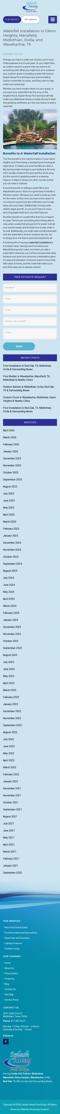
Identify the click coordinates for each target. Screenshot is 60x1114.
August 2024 (10, 570)
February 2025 (11, 528)
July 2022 (8, 739)
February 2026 (11, 444)
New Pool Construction (16, 927)
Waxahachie (37, 1077)
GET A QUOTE (31, 20)
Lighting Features (13, 943)
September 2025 (12, 479)
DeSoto (27, 1073)
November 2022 (12, 718)
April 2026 (9, 430)
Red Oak (7, 1081)
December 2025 (12, 458)
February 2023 (11, 697)
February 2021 (11, 858)
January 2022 (10, 781)
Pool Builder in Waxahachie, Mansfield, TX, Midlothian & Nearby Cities (26, 378)
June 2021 (9, 830)
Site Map (9, 994)
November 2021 (12, 795)
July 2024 (8, 577)
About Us (9, 968)
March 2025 (9, 521)
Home (8, 963)
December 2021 (12, 788)
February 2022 (11, 774)
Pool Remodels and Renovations (21, 932)
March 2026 (9, 437)
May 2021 (8, 837)
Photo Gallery (11, 973)
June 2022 (9, 746)
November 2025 (12, 465)
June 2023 (9, 669)
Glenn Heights (22, 1077)
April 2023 (9, 683)
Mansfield (8, 1077)
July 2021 (8, 823)
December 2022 (12, 711)
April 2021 (9, 844)
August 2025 (10, 486)
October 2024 (10, 556)
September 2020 (12, 872)
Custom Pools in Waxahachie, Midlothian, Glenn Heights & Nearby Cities (29, 399)
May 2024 (8, 591)
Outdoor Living (12, 948)
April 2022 (9, 760)
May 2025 (8, 507)
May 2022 (8, 753)
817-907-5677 (12, 19)
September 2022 (12, 725)
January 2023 (10, 704)
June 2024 (9, 584)
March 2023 (9, 690)
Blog (7, 984)
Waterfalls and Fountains (17, 938)
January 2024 (10, 619)
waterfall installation (40, 242)
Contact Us (10, 989)
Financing (9, 978)
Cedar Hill (16, 1073)
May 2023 (8, 676)
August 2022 (10, 732)
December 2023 (12, 626)
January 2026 (10, 451)
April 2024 (9, 598)
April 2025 (9, 514)
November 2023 (12, 634)
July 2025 (8, 493)
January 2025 (10, 535)
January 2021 (10, 865)
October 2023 (10, 641)
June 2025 (9, 500)
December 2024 (12, 542)
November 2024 (12, 549)
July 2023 (8, 662)
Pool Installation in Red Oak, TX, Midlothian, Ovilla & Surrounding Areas (27, 367)
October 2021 (10, 802)
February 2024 (11, 612)
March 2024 (9, 605)
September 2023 (12, 648)
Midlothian (37, 1073)
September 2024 (12, 563)
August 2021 (10, 816)
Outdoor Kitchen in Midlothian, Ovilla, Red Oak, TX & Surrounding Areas (28, 388)
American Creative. (39, 1109)
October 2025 (10, 472)
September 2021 (12, 809)
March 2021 (9, 851)
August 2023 (10, 655)
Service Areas (12, 999)
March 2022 (9, 767)
